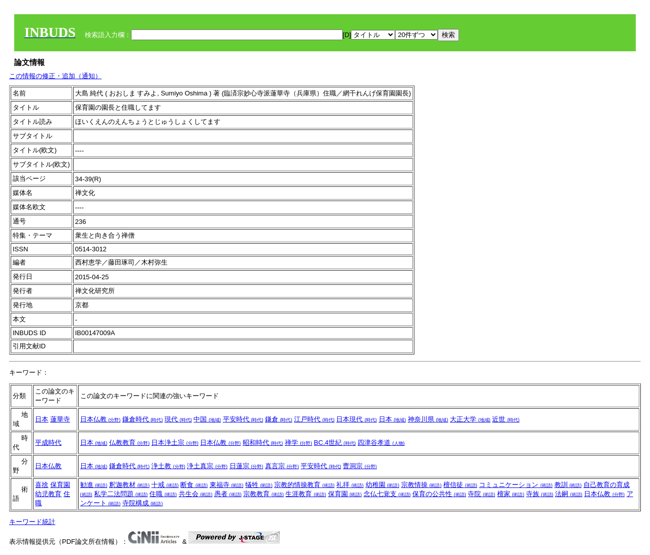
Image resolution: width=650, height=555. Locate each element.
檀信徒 (460, 484)
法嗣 (568, 494)
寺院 (481, 494)
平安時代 (243, 419)
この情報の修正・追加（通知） (55, 76)
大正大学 (470, 419)
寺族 (540, 494)
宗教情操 (421, 484)
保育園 (60, 484)
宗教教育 (263, 494)
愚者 (228, 494)
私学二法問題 (121, 494)
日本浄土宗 (175, 442)
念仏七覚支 (387, 494)
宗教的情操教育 (304, 484)
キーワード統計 (32, 522)
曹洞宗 (360, 466)
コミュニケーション (515, 484)
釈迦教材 (129, 484)
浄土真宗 (207, 466)
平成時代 (48, 442)
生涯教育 (305, 494)
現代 (178, 419)
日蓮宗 (247, 466)
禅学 (298, 442)
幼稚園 (383, 484)
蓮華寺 (60, 419)
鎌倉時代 (142, 419)
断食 (194, 484)
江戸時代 (314, 419)
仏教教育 (129, 442)
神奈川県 (428, 419)
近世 (505, 419)
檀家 (511, 494)
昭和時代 (263, 442)
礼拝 (350, 484)
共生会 (196, 494)
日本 (41, 419)
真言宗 (282, 466)
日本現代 (356, 419)
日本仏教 (100, 419)
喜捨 (41, 484)
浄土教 (168, 466)
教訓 (568, 484)
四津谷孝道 (381, 442)
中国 (207, 419)
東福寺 (227, 484)
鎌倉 (278, 419)
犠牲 (259, 484)
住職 (163, 494)
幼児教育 (48, 494)
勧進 (94, 484)
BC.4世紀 (335, 442)
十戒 (165, 484)
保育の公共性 (439, 494)
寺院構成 (142, 503)
